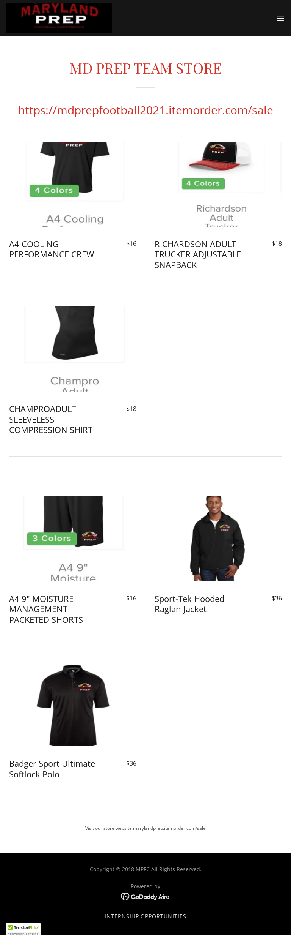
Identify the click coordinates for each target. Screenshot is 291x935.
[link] (59, 18)
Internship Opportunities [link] (146, 916)
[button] (280, 18)
